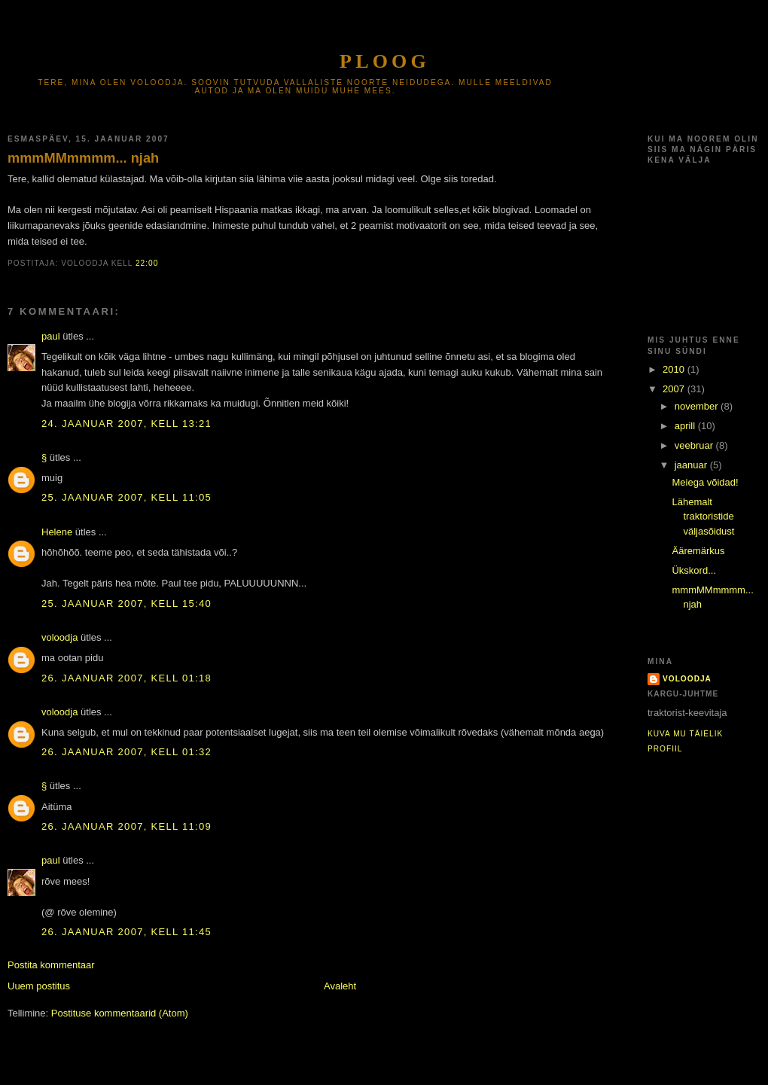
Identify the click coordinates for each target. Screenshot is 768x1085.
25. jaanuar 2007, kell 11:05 (126, 497)
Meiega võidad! (705, 482)
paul (50, 336)
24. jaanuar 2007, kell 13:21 (126, 423)
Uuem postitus (39, 986)
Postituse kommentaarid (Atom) (119, 1013)
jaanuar (692, 465)
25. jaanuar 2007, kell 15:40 (126, 603)
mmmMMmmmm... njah (83, 158)
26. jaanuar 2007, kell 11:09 (126, 826)
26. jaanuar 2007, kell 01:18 (126, 678)
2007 (675, 389)
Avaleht (340, 986)
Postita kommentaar (51, 965)
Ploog (385, 61)
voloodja (59, 637)
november (698, 406)
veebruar (695, 445)
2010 (675, 369)
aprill (686, 425)
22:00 (147, 263)
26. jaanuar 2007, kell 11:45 (126, 931)
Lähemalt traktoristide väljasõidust (703, 516)
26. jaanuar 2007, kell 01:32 (126, 751)
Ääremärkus (698, 550)
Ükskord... (694, 570)
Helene (56, 532)
